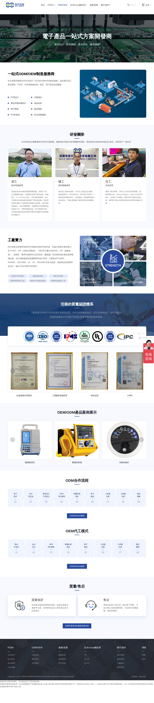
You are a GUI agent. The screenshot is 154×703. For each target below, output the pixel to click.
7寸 (85, 670)
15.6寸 (86, 678)
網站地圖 (142, 692)
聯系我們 (120, 682)
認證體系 (62, 674)
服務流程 (62, 670)
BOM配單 (11, 678)
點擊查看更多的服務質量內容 (77, 641)
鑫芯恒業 (120, 674)
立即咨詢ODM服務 (77, 530)
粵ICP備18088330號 (68, 692)
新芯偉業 (120, 670)
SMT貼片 (11, 670)
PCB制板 (11, 682)
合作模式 (35, 678)
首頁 (37, 6)
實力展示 (35, 674)
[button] (141, 385)
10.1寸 (86, 674)
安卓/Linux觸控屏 (72, 6)
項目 (144, 674)
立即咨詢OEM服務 (77, 580)
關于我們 (99, 6)
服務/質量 (88, 6)
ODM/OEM (57, 6)
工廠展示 (120, 678)
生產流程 (35, 670)
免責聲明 (134, 692)
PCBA (45, 6)
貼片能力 (11, 674)
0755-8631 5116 (126, 6)
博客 (144, 670)
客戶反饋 (62, 678)
